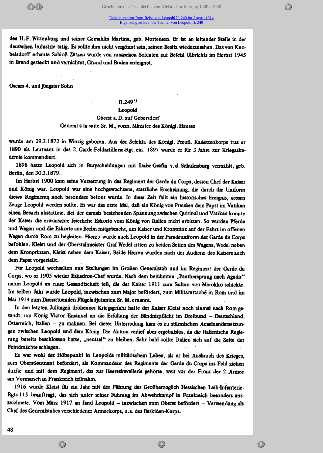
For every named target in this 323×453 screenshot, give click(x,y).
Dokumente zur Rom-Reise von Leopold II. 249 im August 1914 (161, 18)
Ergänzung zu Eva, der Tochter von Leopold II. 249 (161, 22)
